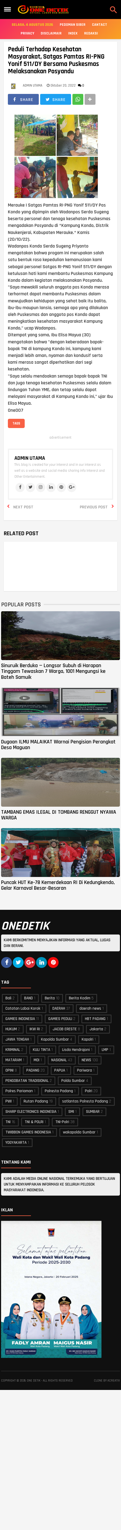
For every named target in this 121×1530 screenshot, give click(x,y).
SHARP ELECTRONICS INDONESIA (30, 1111)
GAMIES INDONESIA (20, 1018)
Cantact (99, 24)
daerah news (90, 1008)
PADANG (32, 1070)
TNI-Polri (62, 1121)
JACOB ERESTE (65, 1029)
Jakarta (96, 1029)
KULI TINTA (41, 1049)
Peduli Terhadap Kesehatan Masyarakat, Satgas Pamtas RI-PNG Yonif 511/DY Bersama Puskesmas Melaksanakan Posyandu (56, 60)
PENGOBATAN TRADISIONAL (27, 1080)
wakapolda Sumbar (79, 1132)
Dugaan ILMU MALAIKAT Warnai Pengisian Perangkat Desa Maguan (58, 744)
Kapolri (87, 1039)
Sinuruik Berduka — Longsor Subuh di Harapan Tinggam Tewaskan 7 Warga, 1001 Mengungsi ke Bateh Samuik (53, 671)
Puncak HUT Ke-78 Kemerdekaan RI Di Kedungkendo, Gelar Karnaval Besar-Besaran (58, 885)
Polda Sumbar (73, 1080)
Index (73, 33)
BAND (28, 998)
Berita (50, 998)
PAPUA (59, 1070)
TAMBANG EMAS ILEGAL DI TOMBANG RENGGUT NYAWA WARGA (58, 815)
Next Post (23, 507)
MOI (36, 1060)
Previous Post (94, 507)
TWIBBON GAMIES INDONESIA (28, 1132)
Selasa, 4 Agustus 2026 (32, 24)
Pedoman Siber (72, 24)
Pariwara (84, 1070)
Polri (88, 1091)
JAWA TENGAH (17, 1039)
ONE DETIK (33, 1381)
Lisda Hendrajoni (76, 1049)
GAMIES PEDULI (60, 1018)
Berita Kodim (79, 998)
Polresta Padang (59, 1091)
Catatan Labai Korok (22, 1008)
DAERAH (58, 1008)
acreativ (113, 1381)
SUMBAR (93, 1111)
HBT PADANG (95, 1018)
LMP (105, 1049)
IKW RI (35, 1029)
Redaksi (91, 33)
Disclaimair (51, 33)
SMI (71, 1111)
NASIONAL (59, 1060)
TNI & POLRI (34, 1121)
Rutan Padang (36, 1101)
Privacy (27, 33)
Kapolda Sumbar (55, 1039)
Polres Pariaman (19, 1091)
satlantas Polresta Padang (85, 1101)
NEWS (86, 1060)
